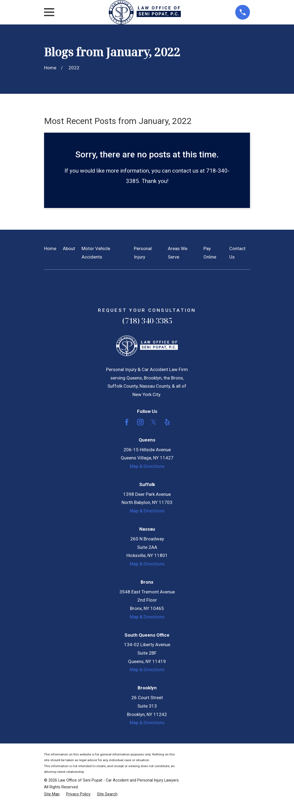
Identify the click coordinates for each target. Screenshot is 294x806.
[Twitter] (153, 422)
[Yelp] (167, 422)
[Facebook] (126, 422)
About (69, 248)
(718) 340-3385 (147, 321)
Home (50, 248)
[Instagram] (140, 422)
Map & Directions (147, 466)
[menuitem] (52, 794)
